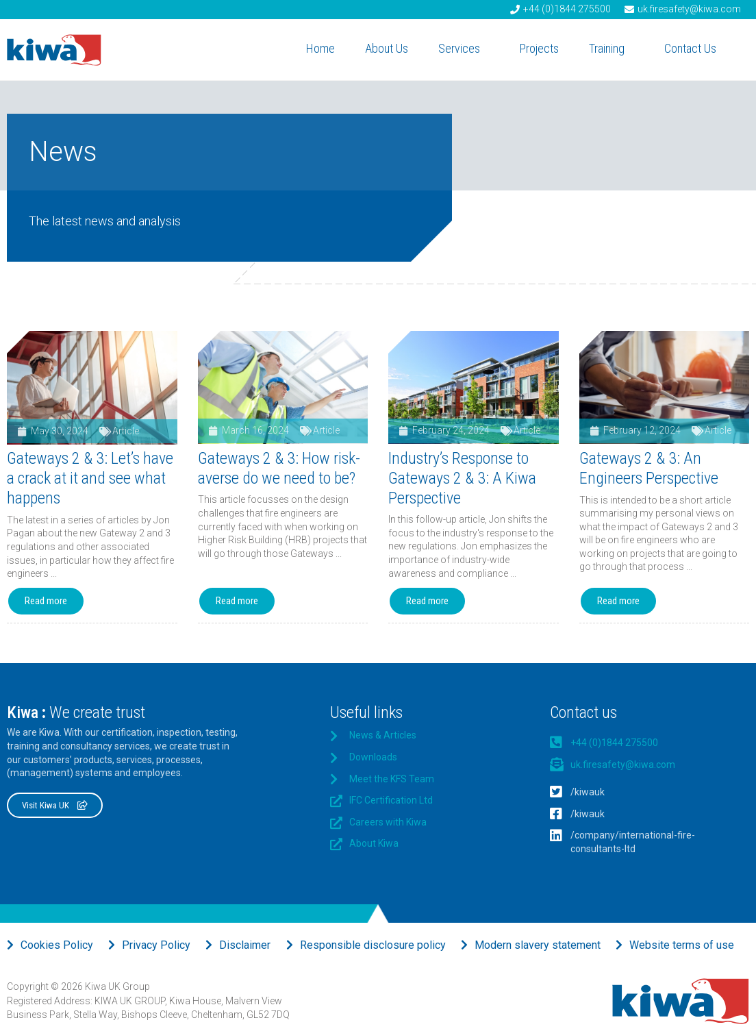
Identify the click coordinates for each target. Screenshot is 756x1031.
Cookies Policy (57, 945)
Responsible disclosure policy (373, 945)
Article (125, 430)
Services (464, 48)
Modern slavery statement (538, 945)
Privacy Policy (156, 945)
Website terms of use (681, 945)
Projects (539, 48)
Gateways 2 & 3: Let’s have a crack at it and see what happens (90, 478)
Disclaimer (244, 945)
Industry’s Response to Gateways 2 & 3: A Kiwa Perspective (462, 478)
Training (611, 48)
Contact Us (695, 48)
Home (320, 48)
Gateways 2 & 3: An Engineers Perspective (648, 468)
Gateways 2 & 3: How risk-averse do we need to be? (279, 468)
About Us (386, 48)
